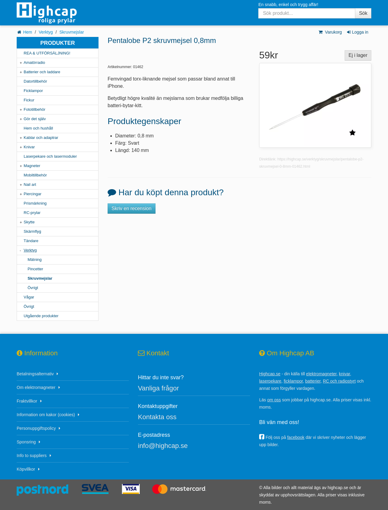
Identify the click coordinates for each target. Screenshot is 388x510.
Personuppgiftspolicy (36, 428)
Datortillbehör (35, 81)
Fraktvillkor (27, 401)
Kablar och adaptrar (41, 137)
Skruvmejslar (71, 32)
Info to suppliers (32, 455)
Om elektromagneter (36, 387)
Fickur (29, 100)
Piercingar (33, 194)
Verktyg (46, 32)
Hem (27, 32)
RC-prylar (32, 212)
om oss (274, 399)
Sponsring (26, 441)
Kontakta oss (157, 417)
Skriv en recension (132, 208)
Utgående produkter (41, 316)
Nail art (30, 184)
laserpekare (270, 381)
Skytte (29, 222)
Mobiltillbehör (35, 175)
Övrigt (33, 287)
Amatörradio (34, 62)
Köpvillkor (26, 469)
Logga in (357, 32)
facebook (295, 437)
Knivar (29, 147)
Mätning (35, 259)
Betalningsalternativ (35, 373)
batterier (313, 381)
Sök (363, 13)
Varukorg (330, 32)
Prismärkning (35, 203)
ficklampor (293, 381)
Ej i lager (358, 55)
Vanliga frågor (158, 388)
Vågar (29, 297)
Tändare (31, 241)
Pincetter (35, 269)
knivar (344, 373)
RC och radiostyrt (339, 381)
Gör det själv (35, 119)
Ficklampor (33, 90)
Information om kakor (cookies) (46, 414)
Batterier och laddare (42, 72)
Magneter (32, 165)
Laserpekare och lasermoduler (50, 156)
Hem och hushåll (38, 128)
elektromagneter (321, 373)
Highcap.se (269, 373)
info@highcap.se (163, 445)
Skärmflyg (32, 231)
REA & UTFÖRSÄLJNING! (47, 53)
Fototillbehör (34, 109)
